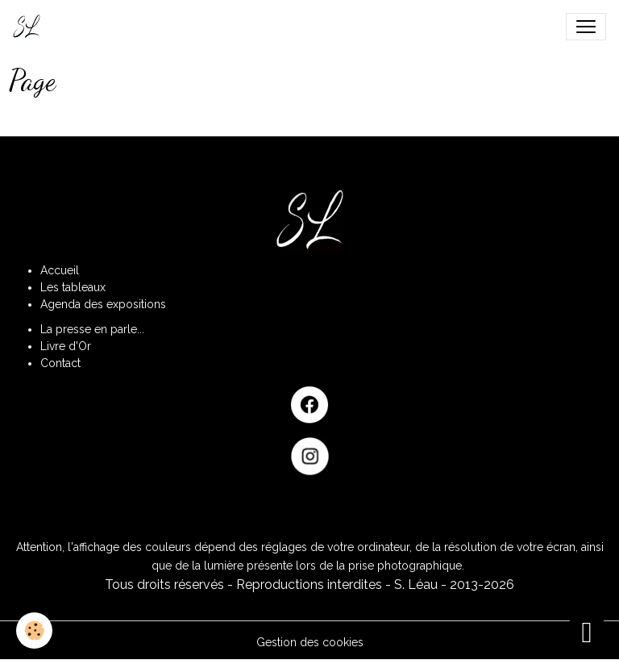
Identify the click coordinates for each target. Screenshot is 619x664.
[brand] (30, 26)
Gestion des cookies (310, 642)
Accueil (59, 270)
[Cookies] (34, 630)
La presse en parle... (92, 329)
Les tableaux (73, 287)
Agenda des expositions (103, 304)
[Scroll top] (587, 632)
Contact (60, 363)
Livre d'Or (65, 346)
